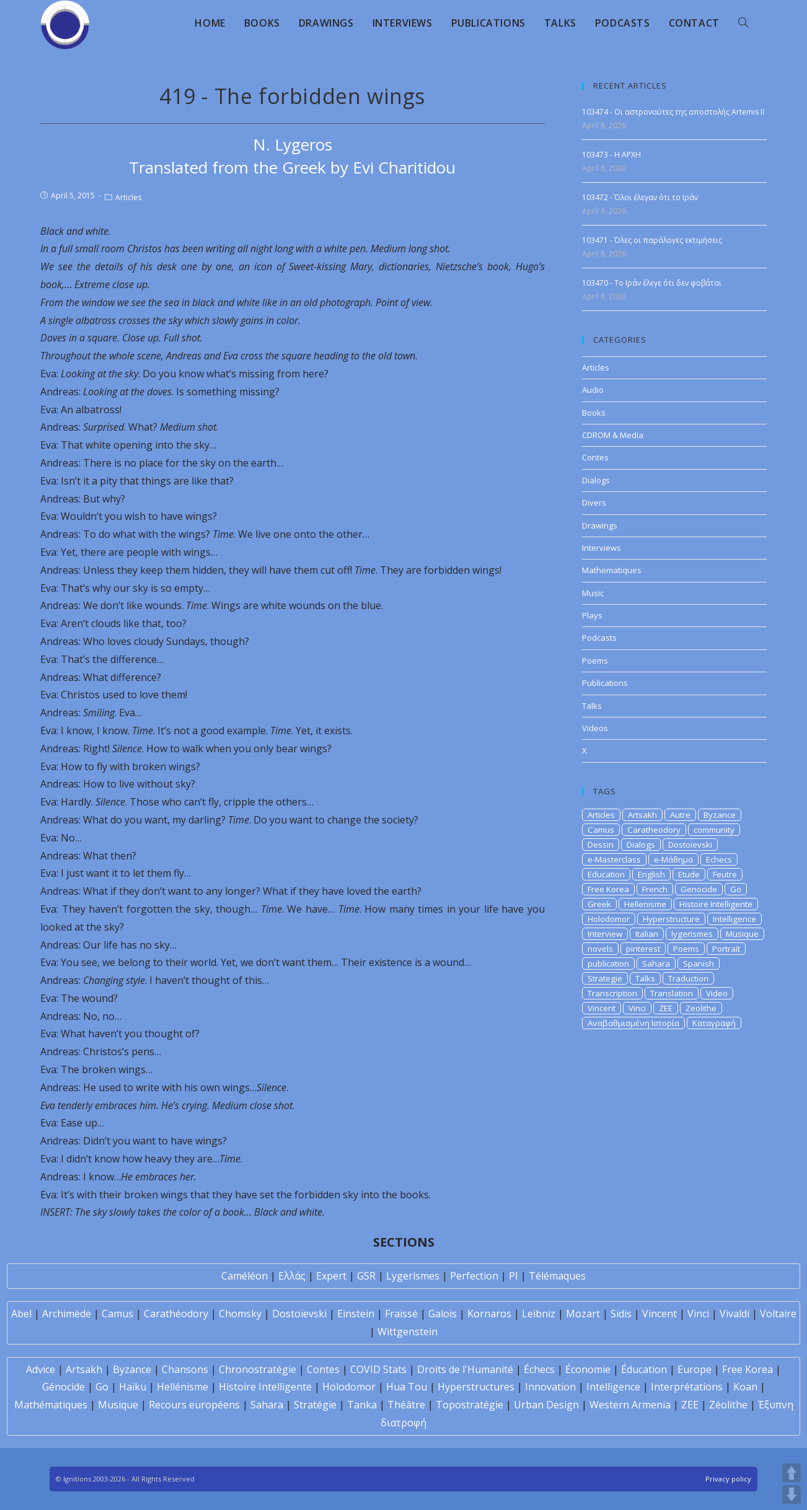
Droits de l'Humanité (465, 1369)
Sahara (656, 963)
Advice (40, 1369)
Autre (680, 814)
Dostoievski (690, 844)
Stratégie (315, 1404)
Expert (331, 1276)
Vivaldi (734, 1313)
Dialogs (596, 480)
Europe (694, 1369)
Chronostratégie (257, 1369)
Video (717, 993)
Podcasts (599, 637)
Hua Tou (406, 1387)
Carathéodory (176, 1313)
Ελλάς (292, 1276)
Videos (595, 728)
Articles (128, 197)
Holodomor (609, 918)
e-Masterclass (614, 859)
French (655, 889)
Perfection (474, 1276)
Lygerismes (412, 1276)
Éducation (644, 1369)
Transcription (612, 993)
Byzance (719, 814)
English (651, 874)
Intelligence (734, 918)
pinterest (643, 948)
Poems (595, 660)
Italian (646, 933)
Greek (599, 904)
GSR (366, 1276)
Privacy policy (728, 1478)
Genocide (699, 889)
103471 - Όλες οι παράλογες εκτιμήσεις (652, 240)
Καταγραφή (714, 1023)
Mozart (583, 1313)
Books (594, 412)
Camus (601, 829)
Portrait (726, 948)
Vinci (637, 1008)
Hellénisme (182, 1387)
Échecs (539, 1369)
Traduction (688, 978)
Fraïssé (401, 1313)
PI (513, 1276)
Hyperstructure (671, 918)
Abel (21, 1313)
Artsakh (642, 814)
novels (600, 948)
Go (735, 889)
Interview (605, 933)
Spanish (698, 963)
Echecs (719, 859)
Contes (595, 457)
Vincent (601, 1008)
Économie (588, 1369)
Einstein (355, 1313)
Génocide (63, 1387)
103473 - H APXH (611, 154)
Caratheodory (654, 829)
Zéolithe (728, 1404)
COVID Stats (378, 1369)
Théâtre (406, 1404)
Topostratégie (469, 1404)
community (714, 829)
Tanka (362, 1404)
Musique (742, 933)
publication (608, 963)
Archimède (66, 1313)
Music (593, 593)
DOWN (791, 1494)
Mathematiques (612, 570)
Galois (442, 1313)
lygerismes (692, 933)
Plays (592, 615)
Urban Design (546, 1404)
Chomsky (240, 1313)
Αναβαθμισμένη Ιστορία (633, 1023)
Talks (592, 705)
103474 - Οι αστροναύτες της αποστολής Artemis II (673, 112)
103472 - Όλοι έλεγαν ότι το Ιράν (640, 197)
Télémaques (557, 1276)
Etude (689, 874)
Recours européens (194, 1404)
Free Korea (608, 889)
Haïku (132, 1387)
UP (791, 1473)
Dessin (601, 844)
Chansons (185, 1369)
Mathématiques (50, 1404)
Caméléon (244, 1276)
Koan (745, 1387)
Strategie (605, 978)
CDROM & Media (612, 435)
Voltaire (778, 1313)
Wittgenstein (407, 1331)
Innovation (550, 1387)
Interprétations (687, 1387)
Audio (593, 389)
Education (606, 874)
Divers (594, 502)
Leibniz (538, 1313)
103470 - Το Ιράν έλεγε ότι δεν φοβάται (651, 283)
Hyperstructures (476, 1387)
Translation (671, 993)
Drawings (599, 525)
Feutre (725, 874)
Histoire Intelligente (715, 904)
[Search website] (743, 23)
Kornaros (489, 1313)
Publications (605, 682)
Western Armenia (630, 1404)
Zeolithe (701, 1008)
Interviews (601, 547)
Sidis (621, 1313)
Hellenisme (645, 904)
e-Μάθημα (673, 859)
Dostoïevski (299, 1313)
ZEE (665, 1008)
